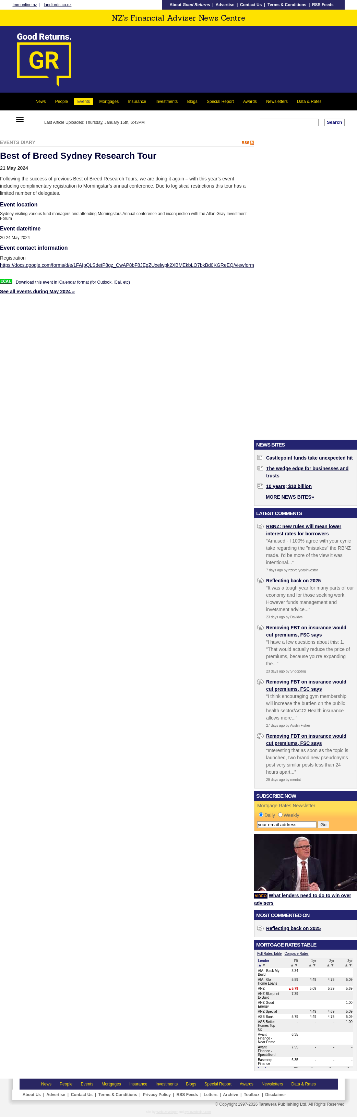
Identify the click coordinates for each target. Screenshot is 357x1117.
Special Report (220, 101)
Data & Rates (309, 101)
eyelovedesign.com (198, 1112)
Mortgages (109, 101)
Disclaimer (275, 1094)
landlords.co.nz (58, 4)
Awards (250, 101)
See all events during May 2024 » (37, 291)
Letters (210, 1094)
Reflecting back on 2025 (293, 580)
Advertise (225, 4)
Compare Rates (297, 953)
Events (83, 101)
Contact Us (251, 4)
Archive (230, 1094)
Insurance (137, 101)
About (189, 4)
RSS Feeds (323, 4)
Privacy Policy (157, 1094)
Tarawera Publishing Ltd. (283, 1104)
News (40, 101)
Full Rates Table (269, 953)
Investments (167, 101)
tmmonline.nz (25, 4)
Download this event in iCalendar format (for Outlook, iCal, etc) (73, 282)
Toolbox (252, 1094)
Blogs (192, 101)
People (61, 101)
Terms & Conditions (286, 4)
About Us (32, 1094)
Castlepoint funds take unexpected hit (309, 458)
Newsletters (277, 101)
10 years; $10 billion (289, 486)
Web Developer (167, 1112)
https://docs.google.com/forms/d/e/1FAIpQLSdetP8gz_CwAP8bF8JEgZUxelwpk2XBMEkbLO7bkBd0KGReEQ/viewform (127, 265)
